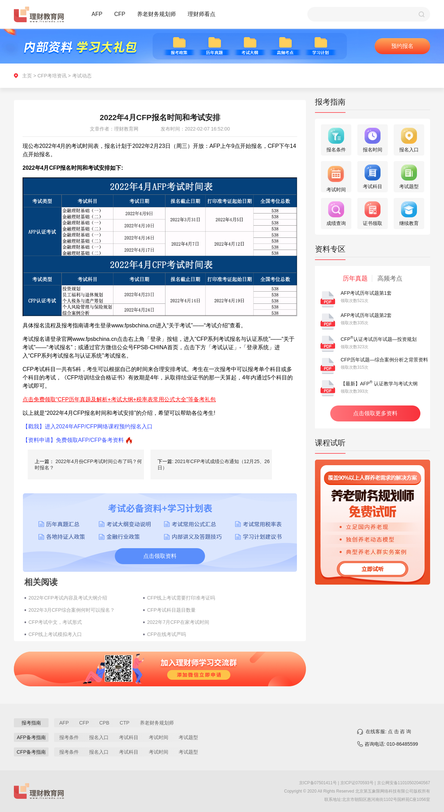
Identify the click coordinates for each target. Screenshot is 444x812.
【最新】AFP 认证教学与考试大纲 (379, 383)
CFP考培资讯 (52, 75)
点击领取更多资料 (375, 413)
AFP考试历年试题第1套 (366, 293)
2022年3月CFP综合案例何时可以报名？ (71, 610)
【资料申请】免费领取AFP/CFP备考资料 (73, 440)
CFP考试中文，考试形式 (55, 622)
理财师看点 (201, 14)
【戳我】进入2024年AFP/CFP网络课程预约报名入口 (88, 426)
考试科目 (128, 737)
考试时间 (158, 737)
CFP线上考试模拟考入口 (55, 634)
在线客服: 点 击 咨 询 (388, 731)
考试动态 (82, 75)
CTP (124, 723)
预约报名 (402, 46)
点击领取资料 (160, 556)
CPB (104, 723)
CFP (119, 14)
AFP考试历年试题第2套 (366, 315)
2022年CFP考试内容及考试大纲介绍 (67, 598)
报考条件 (69, 737)
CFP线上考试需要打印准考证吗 (181, 598)
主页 (27, 75)
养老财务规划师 (156, 14)
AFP (97, 14)
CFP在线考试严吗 (166, 634)
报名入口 (99, 737)
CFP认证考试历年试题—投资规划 (379, 339)
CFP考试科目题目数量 (171, 610)
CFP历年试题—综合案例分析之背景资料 (384, 359)
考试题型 (188, 737)
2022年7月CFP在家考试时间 (178, 622)
